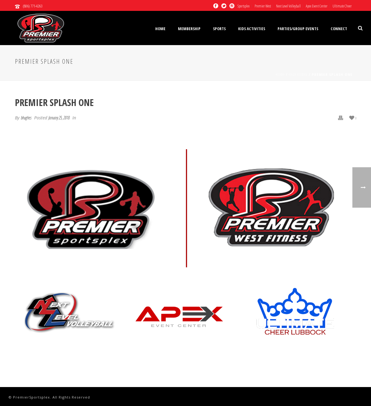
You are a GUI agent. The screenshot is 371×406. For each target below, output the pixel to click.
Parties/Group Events (298, 28)
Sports (219, 28)
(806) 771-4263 (32, 6)
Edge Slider (298, 74)
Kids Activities (251, 28)
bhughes (26, 118)
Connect (339, 28)
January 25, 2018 (59, 118)
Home (160, 28)
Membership (189, 28)
